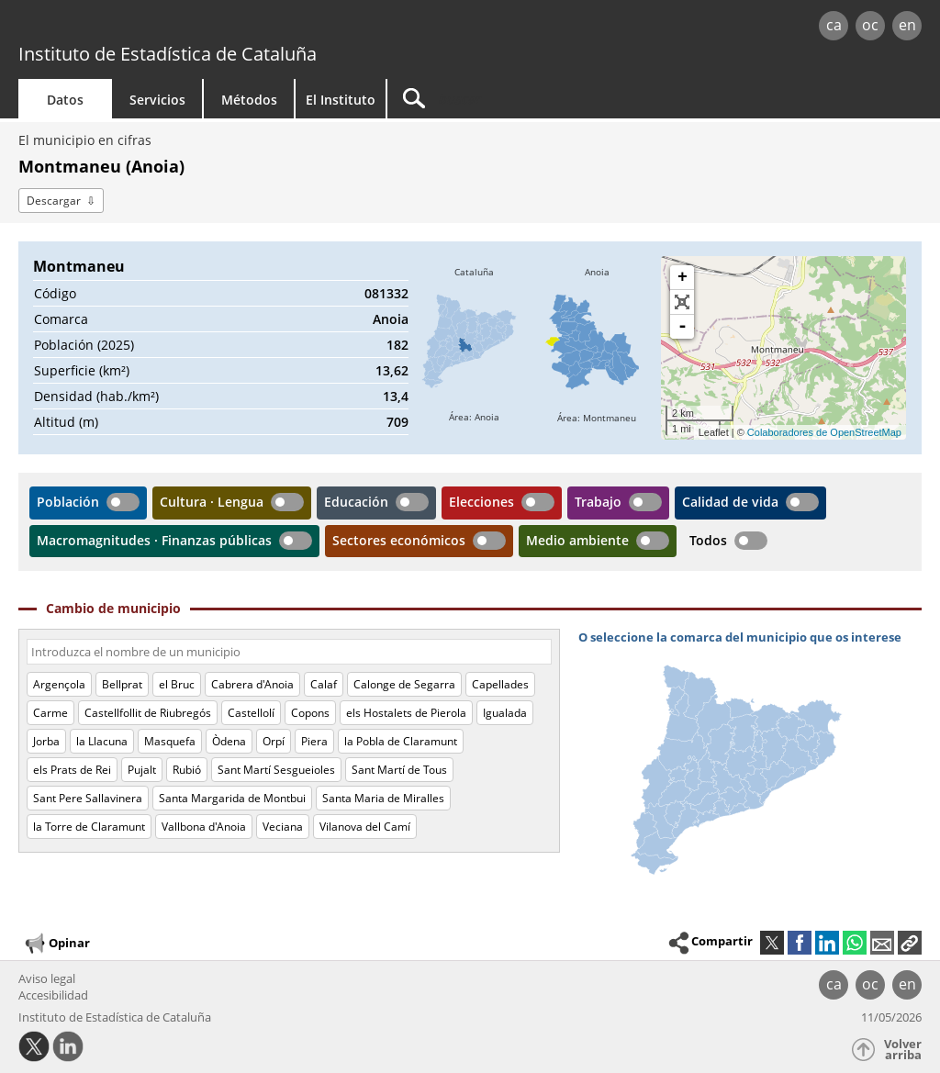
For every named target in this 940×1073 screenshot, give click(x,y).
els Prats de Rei (72, 769)
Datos (65, 99)
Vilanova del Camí (364, 826)
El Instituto (340, 99)
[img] (473, 348)
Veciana (283, 826)
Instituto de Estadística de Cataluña (167, 53)
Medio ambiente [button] (577, 540)
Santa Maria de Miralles (383, 798)
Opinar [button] (56, 944)
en (907, 25)
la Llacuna (102, 741)
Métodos (249, 99)
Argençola (59, 684)
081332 (386, 293)
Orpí (274, 741)
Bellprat (122, 684)
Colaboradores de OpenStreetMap (824, 432)
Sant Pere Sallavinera (87, 798)
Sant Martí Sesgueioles (276, 769)
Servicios (157, 99)
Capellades (500, 684)
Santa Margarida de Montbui (232, 798)
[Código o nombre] (289, 652)
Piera (314, 741)
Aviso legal (46, 978)
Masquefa (170, 741)
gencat (199, 27)
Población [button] (68, 501)
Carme (50, 713)
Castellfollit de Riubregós (147, 713)
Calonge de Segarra (404, 684)
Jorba (46, 741)
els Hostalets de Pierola (406, 713)
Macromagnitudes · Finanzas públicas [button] (154, 540)
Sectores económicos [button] (398, 540)
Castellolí (251, 713)
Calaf (323, 684)
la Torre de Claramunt (89, 826)
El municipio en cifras (84, 140)
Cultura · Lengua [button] (211, 501)
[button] (910, 943)
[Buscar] (543, 98)
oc (870, 25)
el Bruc (177, 684)
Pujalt (142, 769)
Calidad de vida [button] (730, 501)
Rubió (187, 769)
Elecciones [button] (481, 501)
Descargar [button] (54, 200)
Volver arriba (903, 1049)
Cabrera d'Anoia (252, 684)
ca (834, 25)
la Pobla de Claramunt (400, 741)
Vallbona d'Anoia (204, 826)
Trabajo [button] (598, 501)
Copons (310, 713)
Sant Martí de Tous (399, 769)
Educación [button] (356, 501)
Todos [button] (708, 540)
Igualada (505, 713)
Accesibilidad (53, 995)
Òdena (229, 741)
